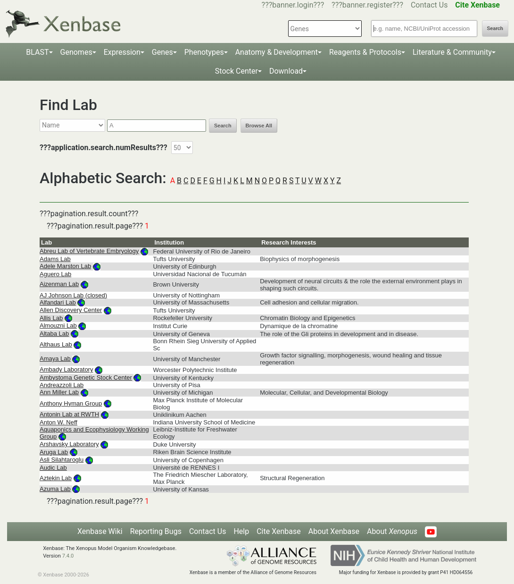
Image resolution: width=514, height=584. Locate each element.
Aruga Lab (54, 452)
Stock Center (236, 71)
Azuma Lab (55, 488)
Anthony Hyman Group (71, 403)
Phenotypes (204, 52)
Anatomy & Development (276, 52)
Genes (162, 52)
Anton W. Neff (58, 422)
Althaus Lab (56, 344)
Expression (122, 52)
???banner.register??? (367, 4)
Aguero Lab (55, 274)
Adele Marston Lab (65, 266)
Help (241, 531)
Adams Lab (55, 258)
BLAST (37, 52)
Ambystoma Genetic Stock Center (86, 377)
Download (286, 71)
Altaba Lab (54, 333)
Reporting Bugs (156, 531)
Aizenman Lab (59, 284)
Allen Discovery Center (71, 309)
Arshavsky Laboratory (69, 444)
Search (495, 28)
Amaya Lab (55, 358)
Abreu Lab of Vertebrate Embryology (89, 250)
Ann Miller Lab (59, 392)
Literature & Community (452, 52)
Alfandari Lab (58, 302)
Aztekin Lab (56, 478)
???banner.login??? (293, 4)
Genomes (76, 52)
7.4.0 (68, 556)
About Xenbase (333, 531)
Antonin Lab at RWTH (69, 414)
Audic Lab (53, 467)
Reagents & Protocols (365, 52)
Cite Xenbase (279, 531)
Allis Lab (51, 318)
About (392, 531)
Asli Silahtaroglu (61, 459)
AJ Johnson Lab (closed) (73, 295)
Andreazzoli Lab (61, 385)
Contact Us (429, 4)
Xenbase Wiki (100, 531)
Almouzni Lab (58, 325)
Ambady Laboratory (66, 369)
